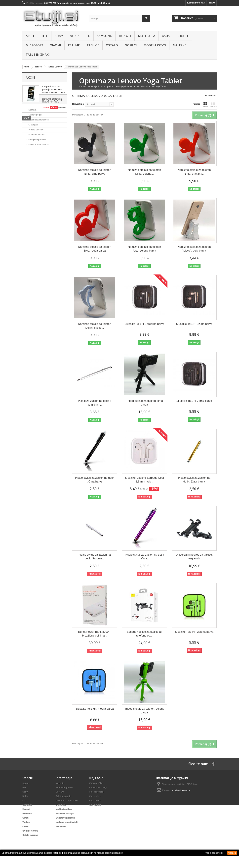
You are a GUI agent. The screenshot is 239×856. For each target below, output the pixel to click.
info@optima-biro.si (181, 790)
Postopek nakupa (36, 164)
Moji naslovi (95, 796)
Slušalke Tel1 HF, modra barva (95, 708)
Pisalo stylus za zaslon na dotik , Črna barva (94, 479)
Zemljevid (61, 826)
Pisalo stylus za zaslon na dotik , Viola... (144, 556)
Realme (74, 45)
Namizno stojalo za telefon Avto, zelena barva (144, 248)
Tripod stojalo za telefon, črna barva (144, 402)
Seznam (213, 104)
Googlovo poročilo (37, 169)
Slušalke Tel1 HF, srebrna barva (144, 323)
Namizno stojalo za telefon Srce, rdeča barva (94, 248)
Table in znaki (38, 54)
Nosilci (131, 45)
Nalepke (179, 45)
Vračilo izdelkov (35, 159)
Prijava (211, 2)
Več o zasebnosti (214, 853)
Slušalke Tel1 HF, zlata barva (194, 323)
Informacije (36, 130)
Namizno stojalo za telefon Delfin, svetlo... (94, 325)
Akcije (31, 77)
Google (182, 36)
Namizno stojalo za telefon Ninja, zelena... (144, 171)
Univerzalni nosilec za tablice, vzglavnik (194, 556)
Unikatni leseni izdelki (38, 174)
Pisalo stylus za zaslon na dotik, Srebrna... (95, 556)
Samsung (104, 36)
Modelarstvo (155, 45)
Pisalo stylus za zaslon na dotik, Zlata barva (194, 479)
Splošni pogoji (35, 144)
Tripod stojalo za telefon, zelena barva (144, 710)
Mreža (205, 104)
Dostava (32, 139)
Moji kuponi (95, 804)
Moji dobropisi (96, 792)
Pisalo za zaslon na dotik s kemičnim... (94, 402)
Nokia (75, 36)
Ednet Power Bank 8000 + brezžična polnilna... (94, 633)
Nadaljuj (232, 853)
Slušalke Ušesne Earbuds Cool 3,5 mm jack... (144, 479)
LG (88, 36)
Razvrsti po (78, 104)
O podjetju (33, 154)
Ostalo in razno (30, 835)
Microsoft (34, 45)
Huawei (125, 36)
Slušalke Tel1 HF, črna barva (194, 400)
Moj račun (96, 778)
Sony (59, 36)
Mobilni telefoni (30, 830)
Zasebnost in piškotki (38, 149)
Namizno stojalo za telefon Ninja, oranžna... (194, 171)
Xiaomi (55, 45)
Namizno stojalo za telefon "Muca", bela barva (194, 248)
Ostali (25, 817)
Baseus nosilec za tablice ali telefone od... (144, 633)
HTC (45, 36)
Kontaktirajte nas (196, 2)
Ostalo (112, 45)
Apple (30, 36)
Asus (166, 36)
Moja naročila (96, 783)
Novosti (60, 783)
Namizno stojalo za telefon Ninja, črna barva (94, 171)
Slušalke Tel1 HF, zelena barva (194, 631)
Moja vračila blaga (98, 787)
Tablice (93, 45)
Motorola (146, 36)
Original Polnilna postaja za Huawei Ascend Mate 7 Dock (53, 89)
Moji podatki (95, 800)
